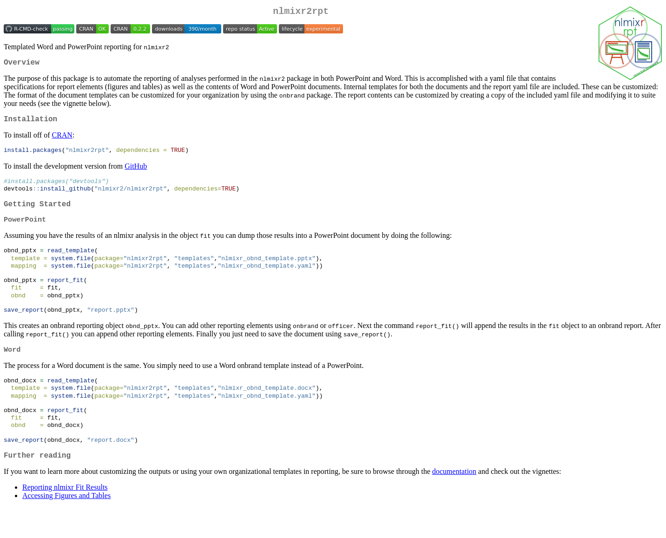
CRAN (62, 140)
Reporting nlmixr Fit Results (65, 518)
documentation (454, 502)
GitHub (136, 172)
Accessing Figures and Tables (66, 526)
